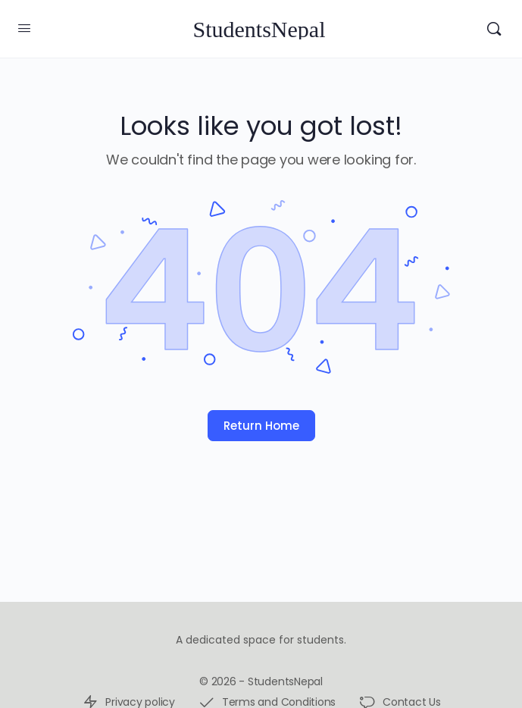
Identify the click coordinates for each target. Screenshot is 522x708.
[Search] (494, 29)
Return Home (261, 426)
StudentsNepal (259, 29)
